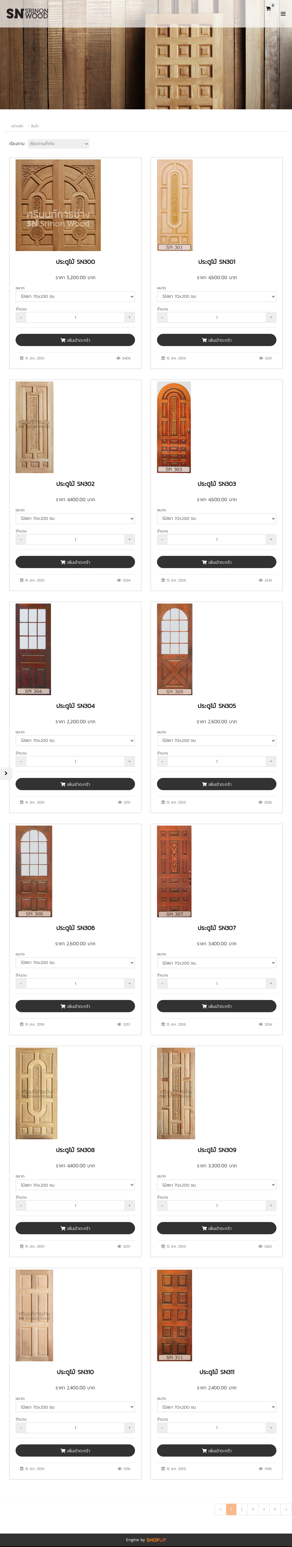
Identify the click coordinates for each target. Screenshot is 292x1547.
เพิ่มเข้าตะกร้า (75, 340)
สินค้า (35, 126)
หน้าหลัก (17, 126)
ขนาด (20, 288)
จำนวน (21, 309)
